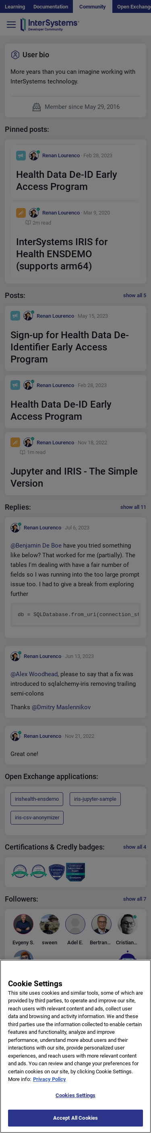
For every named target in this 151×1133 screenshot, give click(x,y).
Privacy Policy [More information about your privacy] (49, 1082)
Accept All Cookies (75, 1120)
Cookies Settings (75, 1097)
